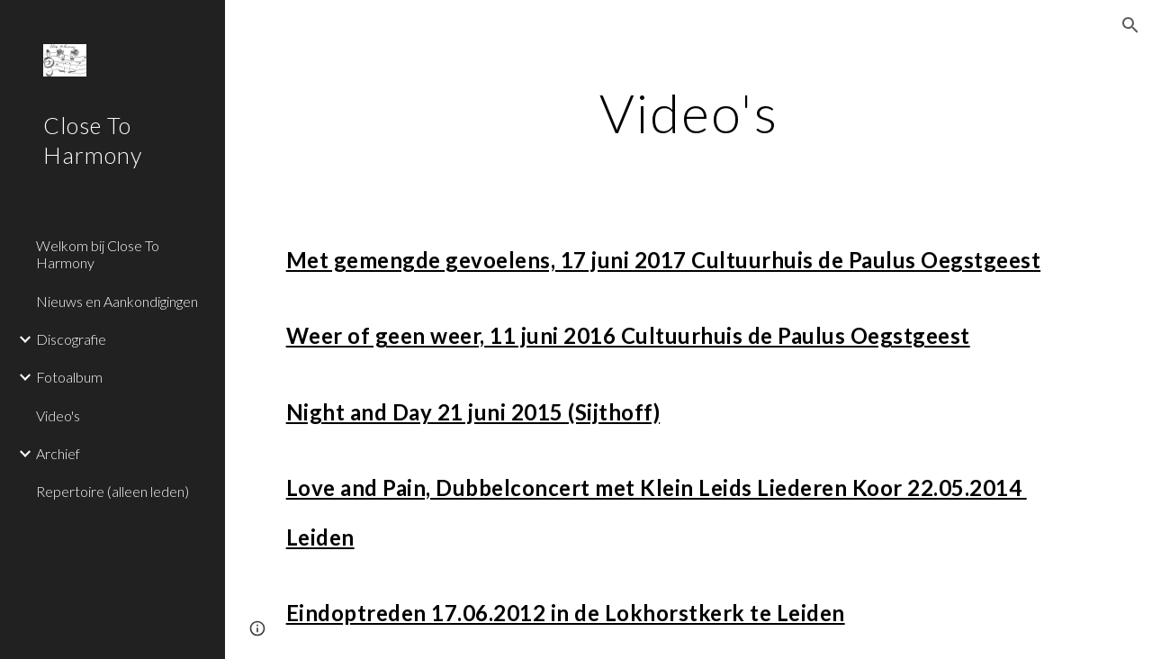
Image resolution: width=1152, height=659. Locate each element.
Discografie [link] (71, 339)
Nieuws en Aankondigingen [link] (117, 301)
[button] (1130, 25)
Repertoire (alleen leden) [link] (112, 491)
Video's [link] (58, 415)
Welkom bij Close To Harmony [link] (97, 254)
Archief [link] (58, 453)
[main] (689, 112)
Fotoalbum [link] (69, 376)
